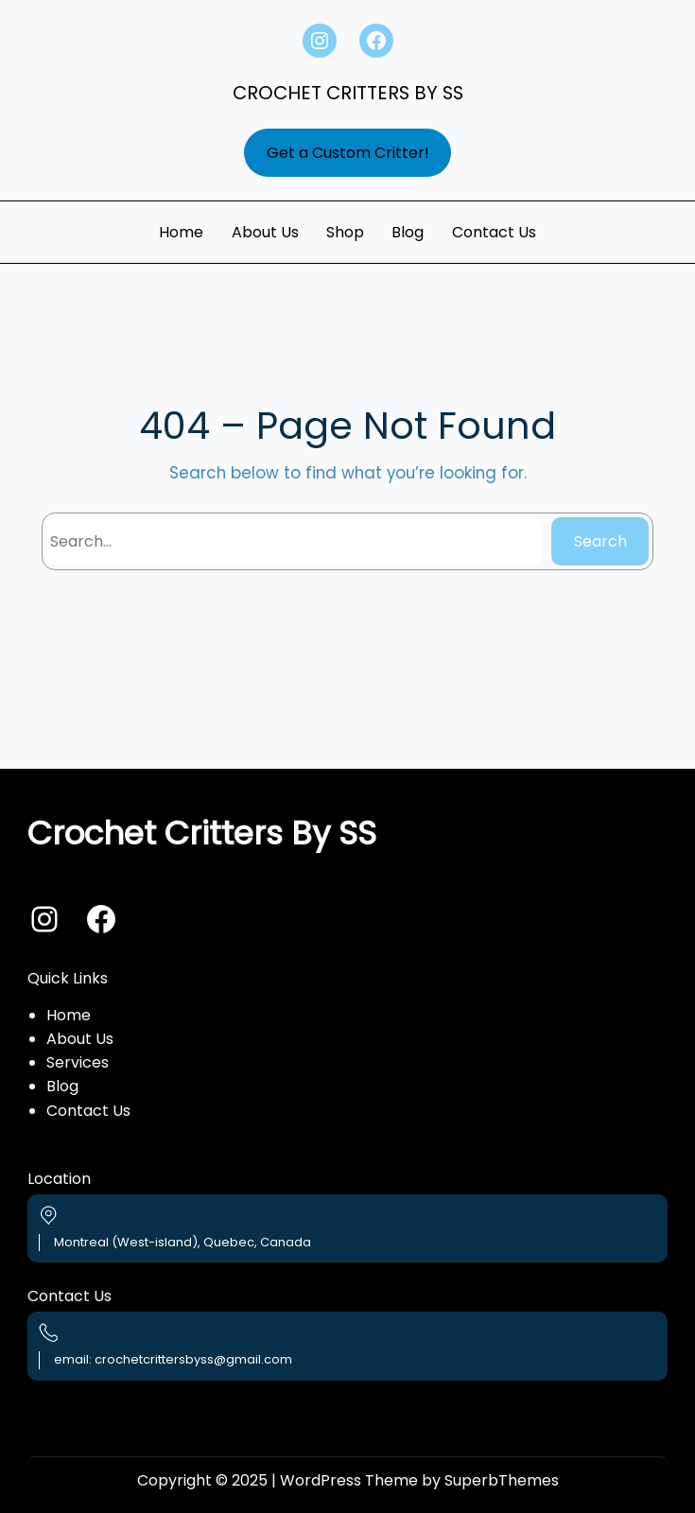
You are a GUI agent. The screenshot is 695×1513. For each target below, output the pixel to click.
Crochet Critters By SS (348, 92)
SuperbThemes (501, 1480)
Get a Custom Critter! (348, 153)
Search (600, 541)
